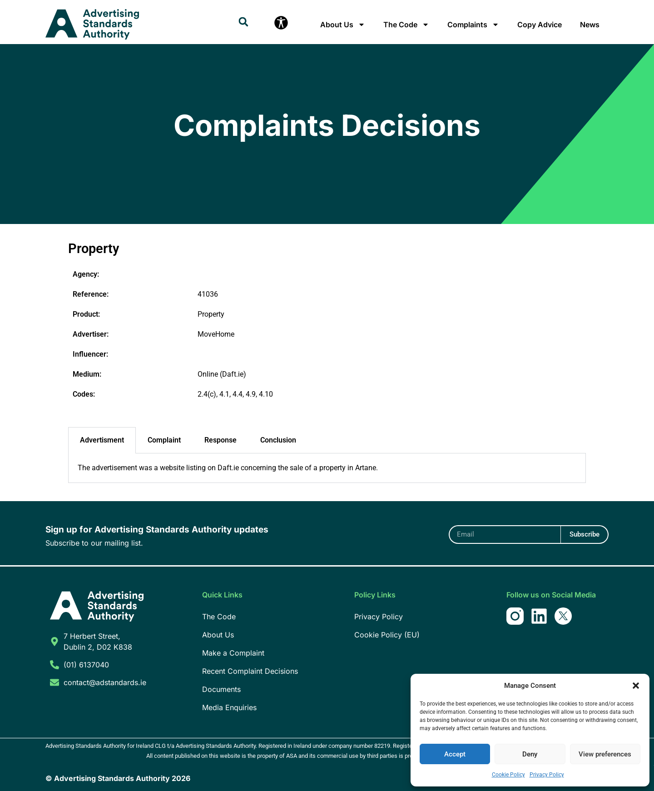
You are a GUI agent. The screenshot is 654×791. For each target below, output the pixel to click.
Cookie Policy (508, 774)
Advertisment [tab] (102, 440)
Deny (529, 754)
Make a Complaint (233, 652)
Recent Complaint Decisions (250, 671)
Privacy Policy (547, 774)
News (590, 24)
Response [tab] (220, 440)
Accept (455, 754)
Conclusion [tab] (278, 440)
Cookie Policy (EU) (387, 634)
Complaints (473, 24)
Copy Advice (539, 24)
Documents (221, 689)
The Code (406, 24)
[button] (635, 685)
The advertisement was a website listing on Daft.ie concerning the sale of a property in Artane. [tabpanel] (228, 467)
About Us (342, 24)
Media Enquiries (229, 707)
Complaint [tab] (164, 440)
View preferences (605, 754)
